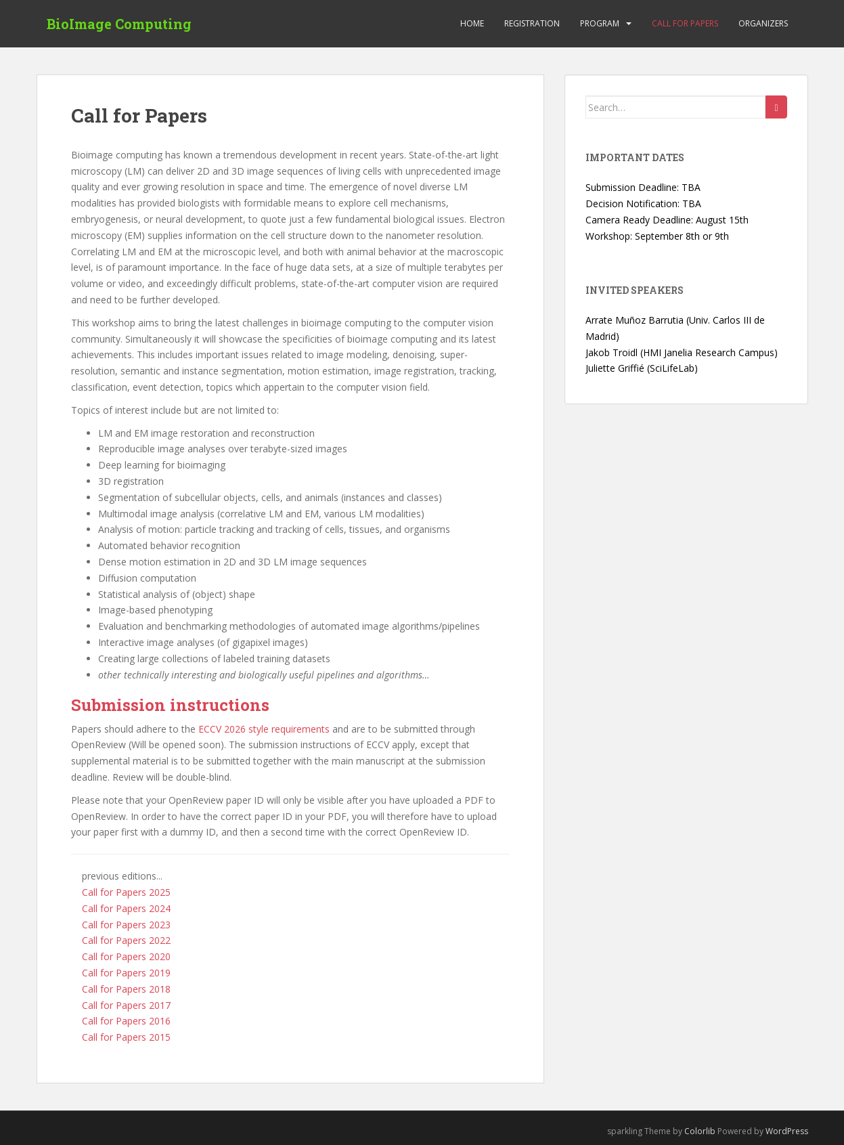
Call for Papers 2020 (126, 956)
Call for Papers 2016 (126, 1020)
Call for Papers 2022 (126, 940)
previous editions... (122, 875)
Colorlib (699, 1131)
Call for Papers (685, 23)
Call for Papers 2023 (126, 924)
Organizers (763, 23)
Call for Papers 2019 (126, 972)
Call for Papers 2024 (126, 908)
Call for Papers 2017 (126, 1005)
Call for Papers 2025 (126, 892)
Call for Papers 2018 (126, 988)
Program (599, 23)
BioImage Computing (119, 24)
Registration (532, 23)
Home (472, 23)
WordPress (786, 1131)
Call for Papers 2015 (126, 1037)
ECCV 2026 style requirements (265, 728)
